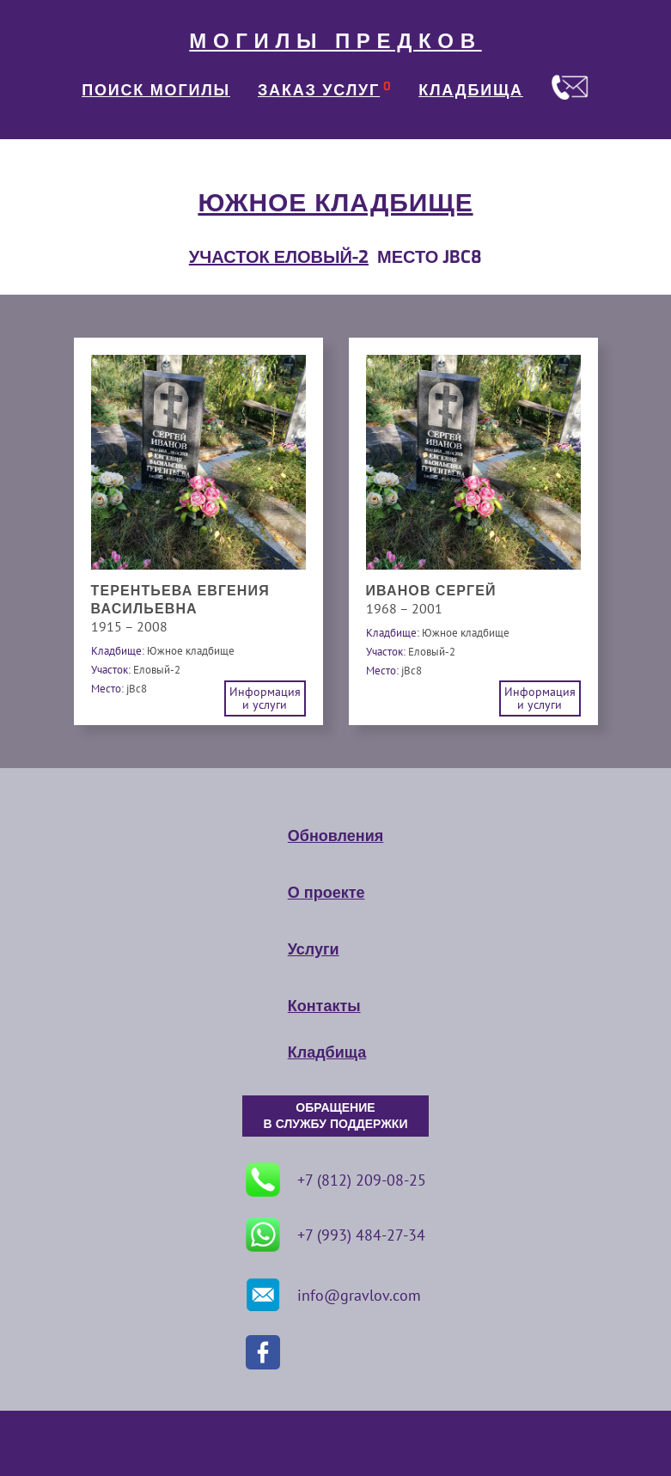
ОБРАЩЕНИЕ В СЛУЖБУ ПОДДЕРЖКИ (336, 1116)
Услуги (313, 949)
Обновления (335, 836)
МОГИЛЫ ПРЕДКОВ (335, 41)
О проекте (326, 892)
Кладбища (327, 1052)
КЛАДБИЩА (470, 90)
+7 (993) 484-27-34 (335, 1234)
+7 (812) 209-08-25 (336, 1179)
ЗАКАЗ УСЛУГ (319, 90)
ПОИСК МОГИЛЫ (156, 90)
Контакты (324, 1006)
